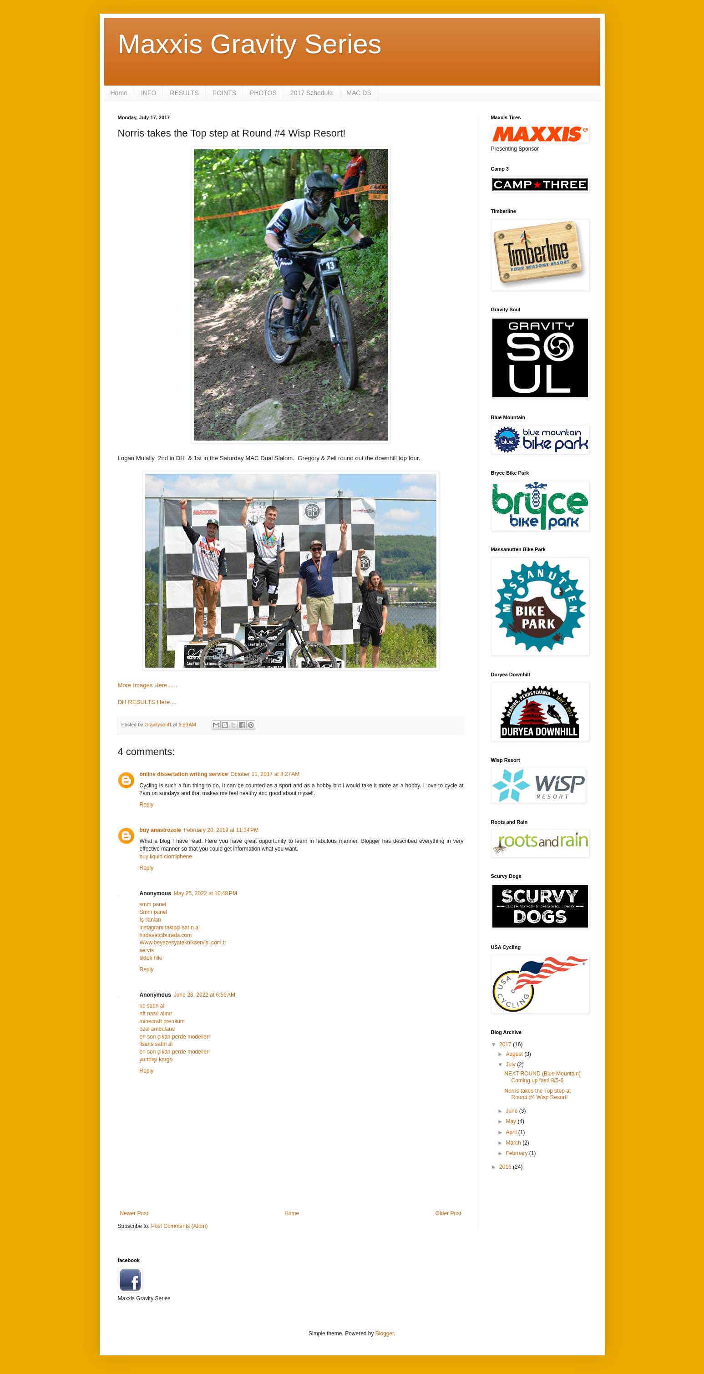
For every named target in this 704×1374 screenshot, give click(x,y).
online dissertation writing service (184, 774)
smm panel (153, 904)
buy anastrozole (160, 830)
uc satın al (152, 1006)
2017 (506, 1044)
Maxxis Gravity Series (250, 44)
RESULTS (184, 92)
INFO (148, 92)
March (514, 1143)
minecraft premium (162, 1021)
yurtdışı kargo (156, 1059)
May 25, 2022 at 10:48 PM (205, 893)
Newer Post (134, 1213)
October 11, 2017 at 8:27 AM (265, 774)
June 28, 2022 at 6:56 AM (204, 995)
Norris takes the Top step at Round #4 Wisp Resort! (537, 1094)
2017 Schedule (311, 92)
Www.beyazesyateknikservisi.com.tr (183, 942)
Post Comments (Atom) (179, 1226)
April (512, 1132)
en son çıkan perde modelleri (175, 1037)
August (515, 1054)
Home (119, 92)
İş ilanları (151, 920)
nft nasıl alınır (156, 1013)
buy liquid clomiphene (166, 856)
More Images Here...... (147, 685)
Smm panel (153, 912)
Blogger (384, 1333)
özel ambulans (157, 1029)
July (511, 1064)
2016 (506, 1167)
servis (147, 950)
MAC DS (358, 92)
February (517, 1153)
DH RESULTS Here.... (147, 702)
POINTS (224, 92)
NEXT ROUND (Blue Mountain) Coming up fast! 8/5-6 (542, 1076)
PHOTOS (263, 92)
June (512, 1111)
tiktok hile (151, 958)
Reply (147, 804)
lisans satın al (156, 1044)
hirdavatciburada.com (166, 935)
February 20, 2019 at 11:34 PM (221, 830)
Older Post (448, 1213)
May (511, 1121)
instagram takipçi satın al (170, 927)
